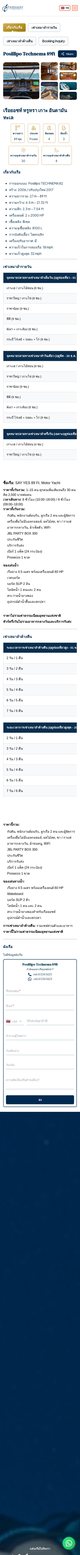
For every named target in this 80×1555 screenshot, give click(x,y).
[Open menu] (75, 8)
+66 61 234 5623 (40, 974)
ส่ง (40, 1099)
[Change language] (64, 8)
